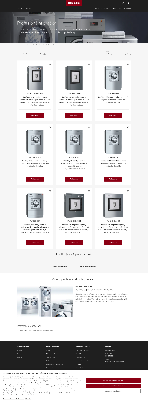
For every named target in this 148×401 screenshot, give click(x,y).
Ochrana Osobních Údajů (18, 399)
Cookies (28, 399)
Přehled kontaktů (110, 350)
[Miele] (74, 3)
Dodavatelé (79, 368)
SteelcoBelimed (80, 357)
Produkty (29, 8)
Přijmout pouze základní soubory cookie (113, 385)
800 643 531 (109, 356)
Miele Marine (80, 354)
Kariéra (48, 361)
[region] (74, 385)
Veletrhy (19, 357)
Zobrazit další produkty (59, 266)
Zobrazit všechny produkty (87, 266)
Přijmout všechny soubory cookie (113, 380)
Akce (18, 354)
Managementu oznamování (54, 364)
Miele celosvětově (52, 354)
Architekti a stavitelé (82, 361)
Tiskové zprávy (51, 357)
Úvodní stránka (21, 45)
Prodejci (78, 364)
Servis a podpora (101, 8)
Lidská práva (50, 368)
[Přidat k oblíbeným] (50, 63)
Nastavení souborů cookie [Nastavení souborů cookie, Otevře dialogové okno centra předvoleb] (113, 391)
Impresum (6, 399)
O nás (48, 350)
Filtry (25, 53)
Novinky (19, 350)
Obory (19, 8)
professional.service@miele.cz (114, 361)
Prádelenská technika (39, 45)
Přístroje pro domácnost (121, 8)
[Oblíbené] (123, 3)
